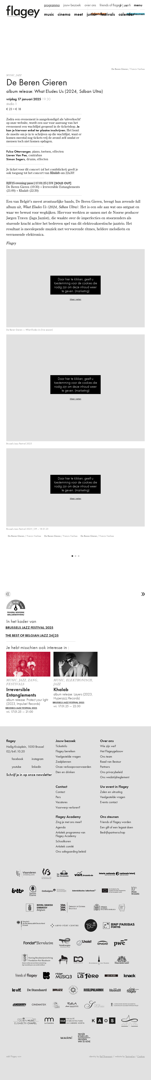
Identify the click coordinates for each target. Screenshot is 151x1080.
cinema (64, 14)
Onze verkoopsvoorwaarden (73, 776)
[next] (143, 603)
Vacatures (61, 811)
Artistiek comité (65, 856)
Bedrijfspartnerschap (112, 842)
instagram (37, 768)
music (49, 14)
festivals (108, 14)
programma (52, 5)
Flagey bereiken (65, 761)
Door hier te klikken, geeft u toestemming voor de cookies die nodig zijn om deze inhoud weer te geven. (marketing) (75, 285)
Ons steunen (109, 826)
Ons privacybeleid (111, 781)
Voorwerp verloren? (68, 817)
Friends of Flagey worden (115, 831)
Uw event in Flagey (114, 796)
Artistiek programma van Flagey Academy (70, 843)
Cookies (141, 1065)
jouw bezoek (72, 5)
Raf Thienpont (106, 1065)
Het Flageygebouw (111, 761)
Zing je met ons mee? (69, 831)
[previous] (8, 603)
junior (92, 14)
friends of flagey (110, 5)
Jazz (18, 75)
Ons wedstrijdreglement (114, 786)
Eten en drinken (65, 781)
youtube (16, 776)
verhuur (130, 5)
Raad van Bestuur (110, 771)
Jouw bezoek (66, 750)
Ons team (106, 766)
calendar (126, 14)
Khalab (55, 173)
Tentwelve (130, 1065)
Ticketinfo (61, 755)
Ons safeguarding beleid (71, 861)
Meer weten (75, 299)
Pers (58, 806)
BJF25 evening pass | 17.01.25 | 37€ (29, 183)
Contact (61, 796)
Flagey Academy (68, 826)
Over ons (107, 750)
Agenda (60, 837)
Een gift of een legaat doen (116, 837)
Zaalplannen (63, 771)
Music (10, 75)
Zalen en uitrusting (111, 801)
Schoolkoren (63, 851)
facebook (17, 768)
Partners (105, 776)
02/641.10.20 (15, 761)
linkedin (36, 776)
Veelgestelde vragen (68, 766)
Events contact (108, 811)
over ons (90, 5)
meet (78, 14)
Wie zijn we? (108, 755)
